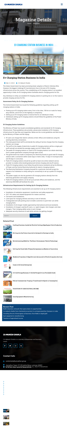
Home (29, 23)
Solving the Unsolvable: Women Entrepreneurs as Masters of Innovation (35, 249)
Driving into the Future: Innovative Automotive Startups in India (33, 233)
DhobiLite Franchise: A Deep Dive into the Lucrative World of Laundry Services (37, 257)
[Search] (16, 216)
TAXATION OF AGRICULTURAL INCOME (26, 289)
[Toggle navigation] (62, 4)
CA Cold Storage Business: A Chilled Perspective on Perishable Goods (34, 273)
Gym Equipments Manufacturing (23, 297)
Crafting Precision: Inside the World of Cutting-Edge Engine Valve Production (37, 225)
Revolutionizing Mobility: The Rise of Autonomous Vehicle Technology (35, 241)
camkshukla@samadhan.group (16, 361)
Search (35, 215)
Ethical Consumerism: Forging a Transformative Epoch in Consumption (35, 281)
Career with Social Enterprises (22, 265)
